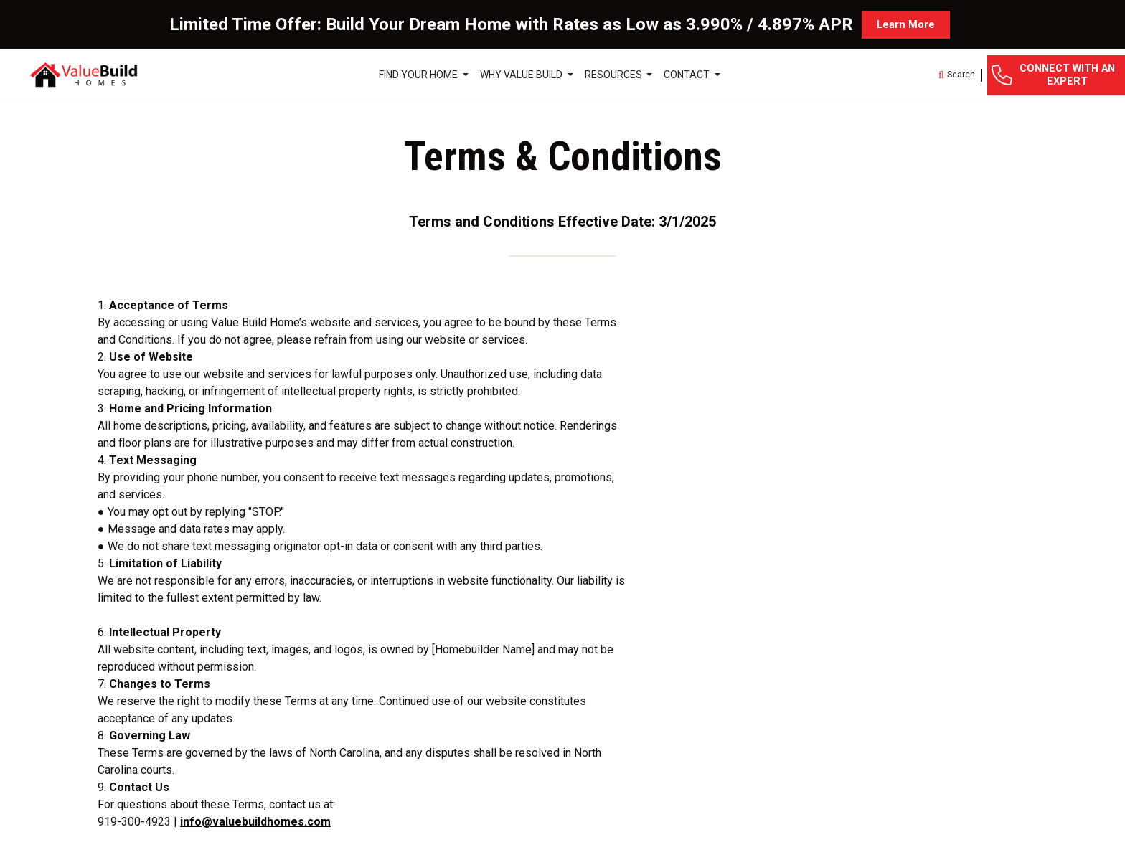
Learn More (906, 25)
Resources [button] (614, 74)
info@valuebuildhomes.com (255, 821)
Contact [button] (688, 74)
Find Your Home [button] (419, 74)
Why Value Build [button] (522, 74)
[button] (957, 75)
